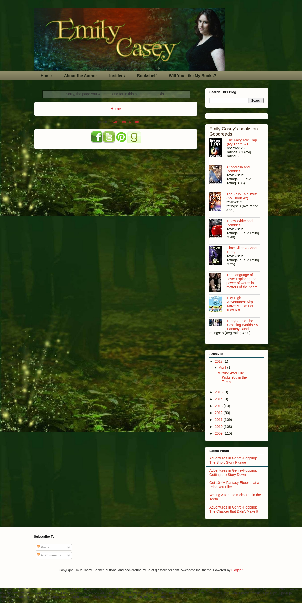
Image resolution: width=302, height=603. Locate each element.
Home (46, 76)
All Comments (49, 555)
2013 (219, 406)
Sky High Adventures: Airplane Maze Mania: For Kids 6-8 (243, 304)
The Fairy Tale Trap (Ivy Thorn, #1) (242, 142)
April (223, 367)
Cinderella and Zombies (238, 169)
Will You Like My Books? (192, 76)
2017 (219, 361)
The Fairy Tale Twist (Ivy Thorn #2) (241, 196)
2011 (219, 420)
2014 (219, 399)
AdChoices (6, 600)
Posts (43, 547)
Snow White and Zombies (240, 223)
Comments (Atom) (125, 122)
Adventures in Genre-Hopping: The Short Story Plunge (233, 460)
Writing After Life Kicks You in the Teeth (232, 377)
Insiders (117, 76)
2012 (219, 413)
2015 (219, 392)
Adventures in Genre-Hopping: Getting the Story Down (233, 472)
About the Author (80, 76)
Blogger (236, 570)
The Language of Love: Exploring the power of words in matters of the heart (241, 281)
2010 (219, 427)
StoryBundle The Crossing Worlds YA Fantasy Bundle (242, 325)
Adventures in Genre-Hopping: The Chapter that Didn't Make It (233, 509)
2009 (219, 433)
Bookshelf (147, 76)
